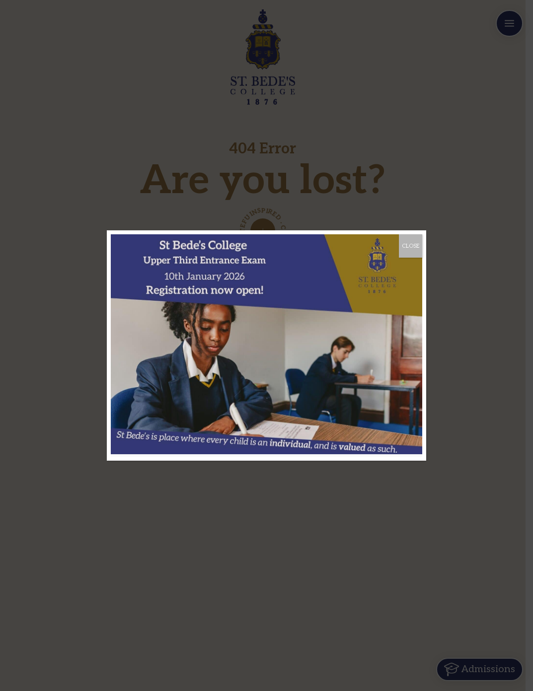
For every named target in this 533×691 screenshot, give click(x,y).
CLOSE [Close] (410, 246)
